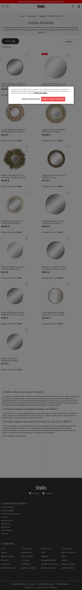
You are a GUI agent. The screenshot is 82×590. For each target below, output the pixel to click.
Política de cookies (40, 93)
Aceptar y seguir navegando (53, 99)
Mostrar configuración (31, 99)
